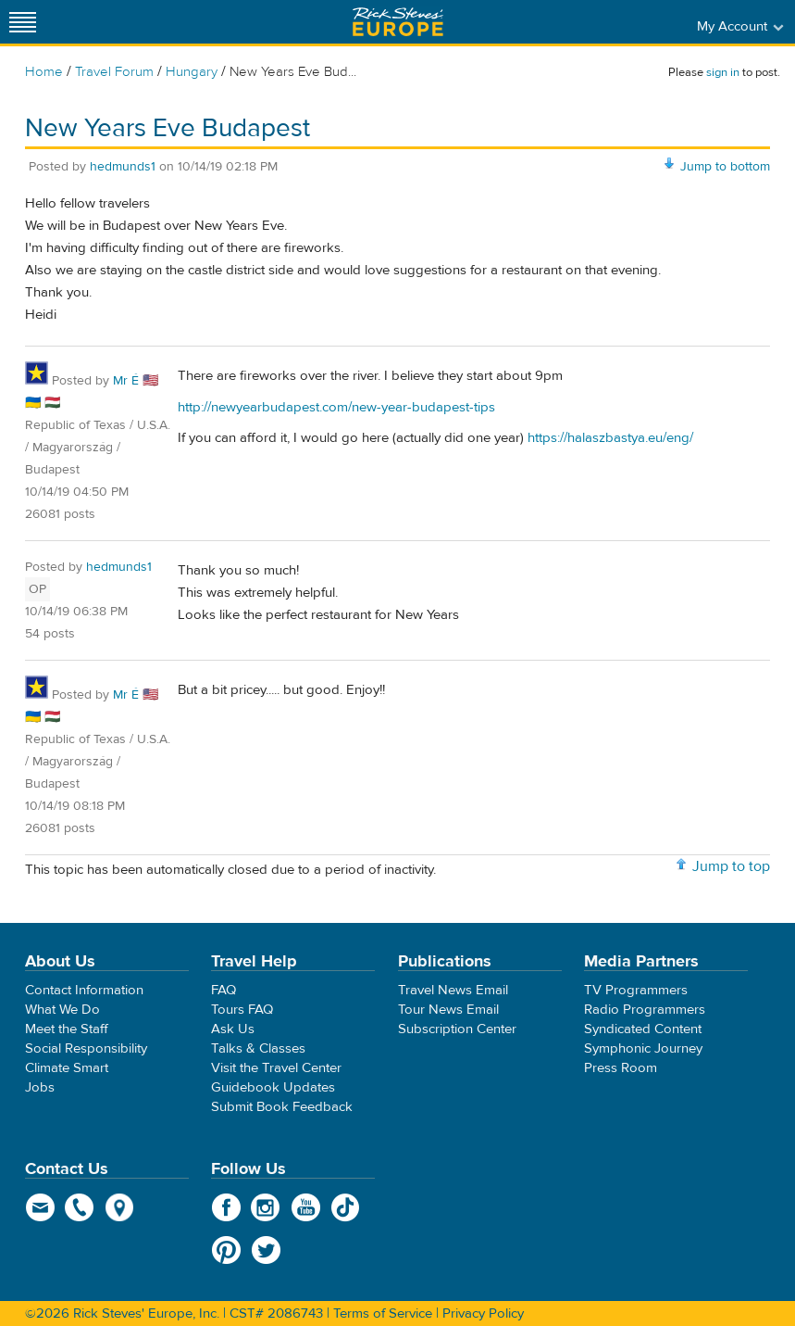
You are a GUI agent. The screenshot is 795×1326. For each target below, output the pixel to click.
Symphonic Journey (643, 1048)
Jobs (40, 1087)
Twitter (266, 1250)
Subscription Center (457, 1029)
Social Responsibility (86, 1048)
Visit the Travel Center (276, 1068)
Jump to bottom (725, 166)
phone (80, 1207)
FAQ (223, 990)
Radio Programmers (644, 1009)
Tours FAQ (242, 1009)
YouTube (306, 1207)
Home (44, 72)
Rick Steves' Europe (398, 22)
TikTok (345, 1207)
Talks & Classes (258, 1048)
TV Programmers (636, 990)
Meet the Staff (66, 1029)
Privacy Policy (483, 1313)
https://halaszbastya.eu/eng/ (610, 438)
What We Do (62, 1009)
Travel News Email (453, 990)
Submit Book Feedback (282, 1107)
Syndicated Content (643, 1029)
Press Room (620, 1068)
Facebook (226, 1207)
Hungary (191, 72)
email (40, 1207)
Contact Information (84, 990)
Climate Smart (66, 1068)
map (120, 1207)
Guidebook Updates (273, 1087)
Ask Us (233, 1029)
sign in (722, 72)
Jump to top (731, 866)
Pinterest (226, 1250)
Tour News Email (448, 1009)
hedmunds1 (122, 166)
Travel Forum (114, 72)
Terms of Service (382, 1313)
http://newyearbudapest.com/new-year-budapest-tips (336, 407)
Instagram (266, 1207)
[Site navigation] (23, 22)
